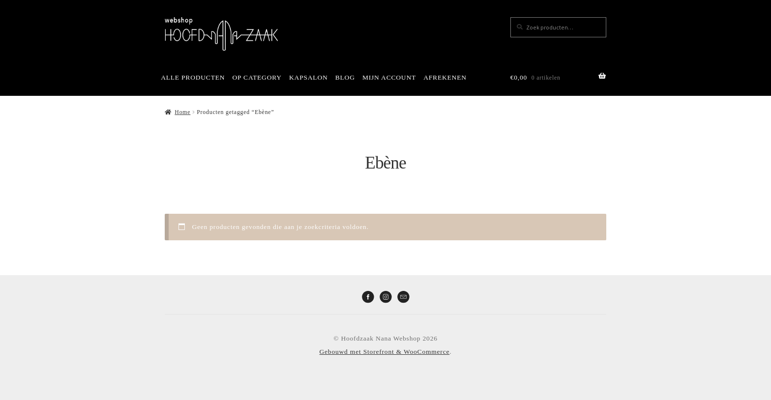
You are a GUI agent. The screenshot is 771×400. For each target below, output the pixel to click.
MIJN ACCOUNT (389, 77)
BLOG (345, 77)
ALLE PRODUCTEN (193, 77)
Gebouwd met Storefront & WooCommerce (385, 351)
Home (182, 112)
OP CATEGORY (257, 77)
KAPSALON (308, 77)
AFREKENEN (445, 77)
